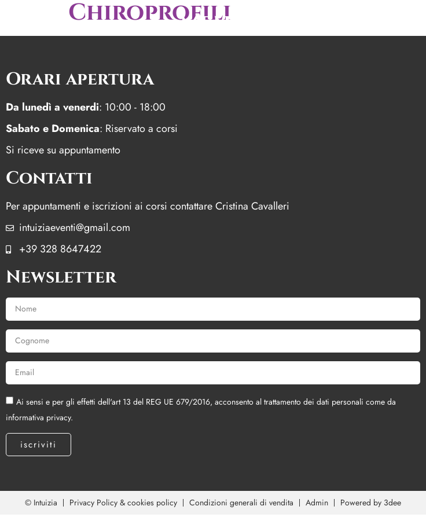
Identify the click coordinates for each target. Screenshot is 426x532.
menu (213, 23)
